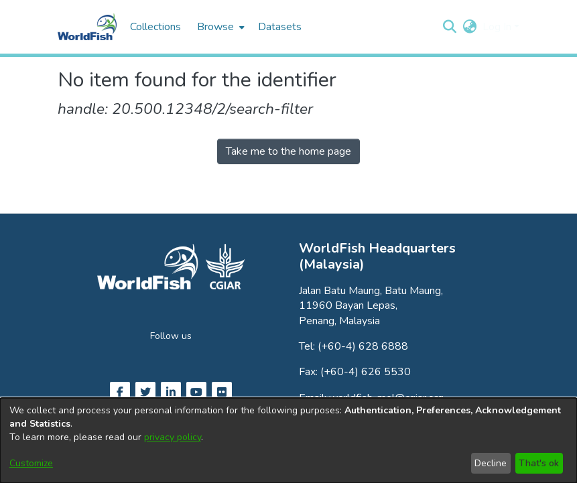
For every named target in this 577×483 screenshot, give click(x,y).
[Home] (87, 26)
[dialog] (288, 440)
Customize (31, 463)
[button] (450, 27)
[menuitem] (219, 27)
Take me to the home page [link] (288, 151)
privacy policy (172, 437)
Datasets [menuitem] (280, 26)
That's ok (539, 463)
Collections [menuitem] (155, 26)
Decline (490, 463)
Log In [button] (498, 26)
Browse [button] (215, 26)
